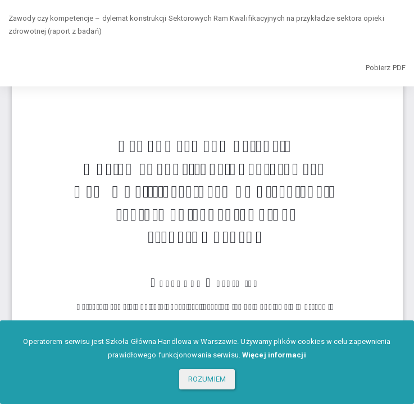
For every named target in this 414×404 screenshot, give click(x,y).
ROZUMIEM (207, 379)
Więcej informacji (274, 355)
